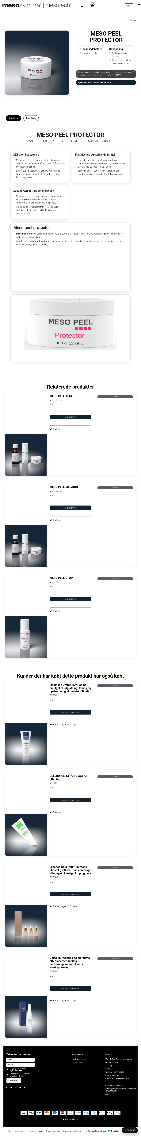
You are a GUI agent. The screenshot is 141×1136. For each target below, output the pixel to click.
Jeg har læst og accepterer (19, 1075)
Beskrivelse (13, 118)
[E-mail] (20, 1064)
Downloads (31, 118)
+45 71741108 (118, 1072)
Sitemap (108, 1094)
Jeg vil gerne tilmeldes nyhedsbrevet (22, 1070)
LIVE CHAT (130, 1130)
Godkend (13, 1080)
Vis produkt (115, 397)
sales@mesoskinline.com (120, 1079)
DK (129, 6)
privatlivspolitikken (17, 1076)
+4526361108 (117, 1075)
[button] (132, 20)
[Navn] (20, 1059)
